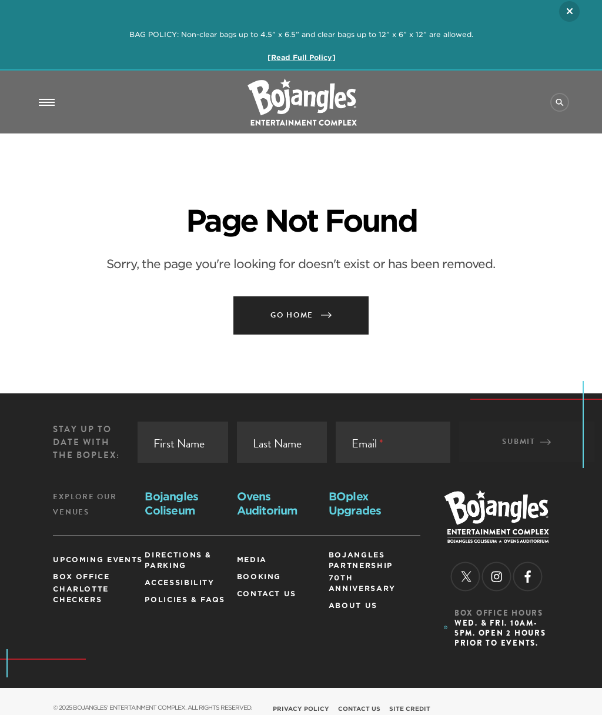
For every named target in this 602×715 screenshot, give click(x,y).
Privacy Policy (301, 708)
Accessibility (179, 582)
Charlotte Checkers (81, 594)
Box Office (81, 576)
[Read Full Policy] (301, 57)
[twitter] (465, 576)
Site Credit (409, 708)
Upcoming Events (98, 559)
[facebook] (527, 576)
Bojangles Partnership (361, 560)
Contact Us (266, 593)
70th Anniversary (362, 583)
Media (252, 559)
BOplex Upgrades (355, 503)
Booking (259, 576)
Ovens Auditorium (267, 503)
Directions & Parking (178, 560)
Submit (526, 441)
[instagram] (496, 576)
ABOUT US (353, 605)
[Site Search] (559, 102)
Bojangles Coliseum (171, 503)
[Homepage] (496, 539)
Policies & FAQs (185, 599)
